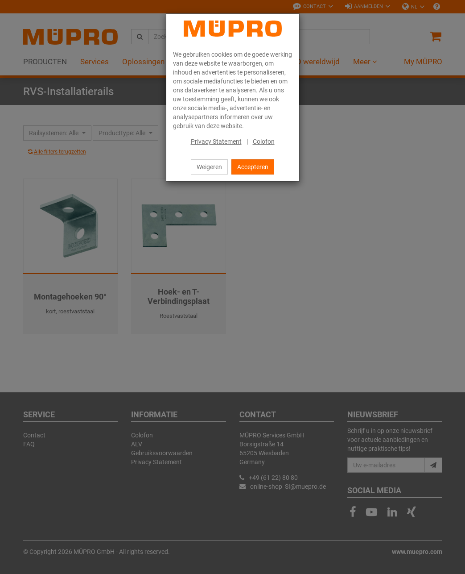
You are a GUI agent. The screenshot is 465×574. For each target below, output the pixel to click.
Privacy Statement (216, 141)
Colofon (264, 141)
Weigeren (209, 167)
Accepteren (252, 167)
